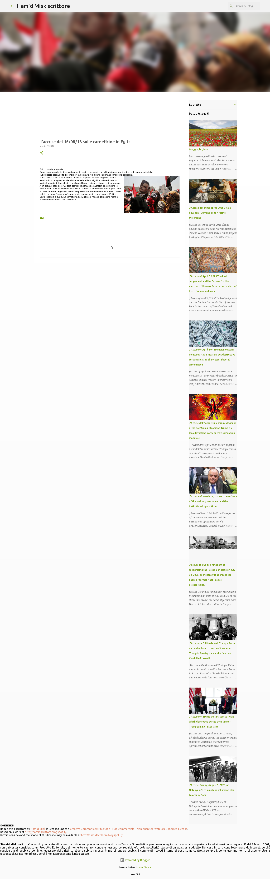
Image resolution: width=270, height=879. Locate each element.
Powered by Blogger (135, 860)
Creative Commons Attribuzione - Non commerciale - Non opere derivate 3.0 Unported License (128, 828)
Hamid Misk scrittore (43, 6)
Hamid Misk (38, 828)
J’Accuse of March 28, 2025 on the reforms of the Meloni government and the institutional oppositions (213, 501)
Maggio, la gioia (198, 149)
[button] (42, 153)
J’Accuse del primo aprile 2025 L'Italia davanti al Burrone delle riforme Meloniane (210, 212)
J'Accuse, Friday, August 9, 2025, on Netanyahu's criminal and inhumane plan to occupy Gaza (211, 790)
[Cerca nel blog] (242, 6)
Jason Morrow (144, 867)
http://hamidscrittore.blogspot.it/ (45, 832)
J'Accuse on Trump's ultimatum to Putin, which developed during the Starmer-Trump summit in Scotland (211, 721)
